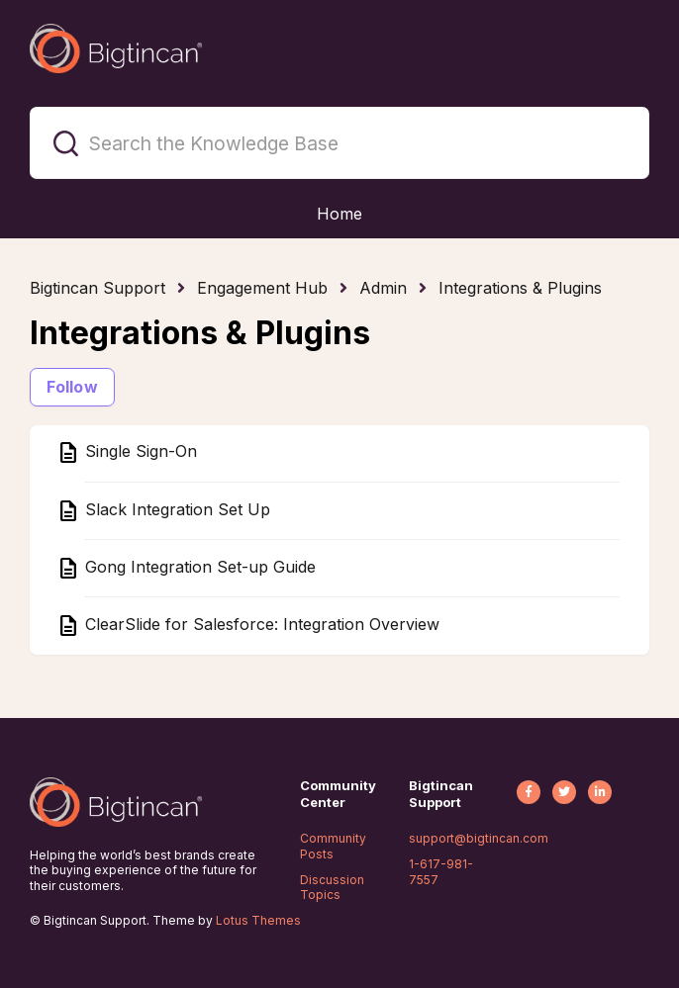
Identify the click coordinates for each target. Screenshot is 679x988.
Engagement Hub (262, 288)
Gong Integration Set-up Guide (198, 567)
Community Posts (333, 846)
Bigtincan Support (97, 288)
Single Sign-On (138, 452)
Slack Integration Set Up (175, 509)
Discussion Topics (332, 887)
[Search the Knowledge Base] (339, 143)
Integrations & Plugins (520, 288)
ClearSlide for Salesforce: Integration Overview (259, 624)
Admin (383, 288)
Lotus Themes (258, 920)
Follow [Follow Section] (72, 387)
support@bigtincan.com (478, 838)
